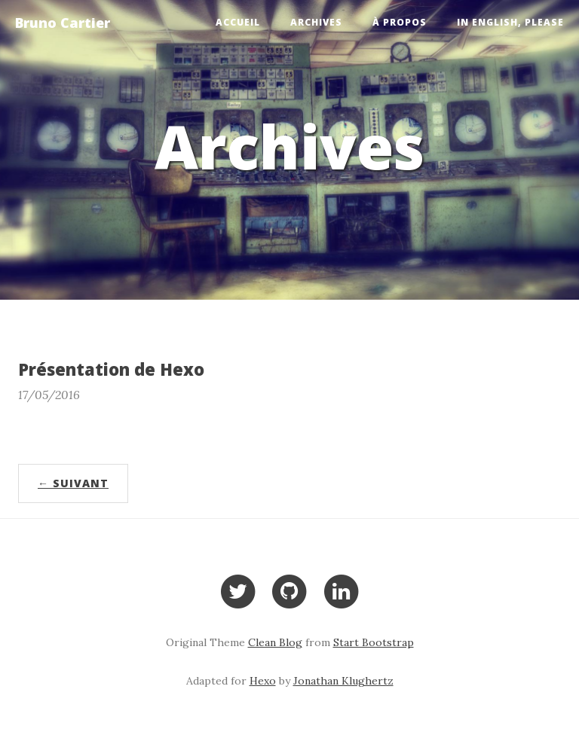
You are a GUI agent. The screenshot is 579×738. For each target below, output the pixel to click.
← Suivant (73, 483)
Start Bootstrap (373, 642)
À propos (399, 22)
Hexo (263, 681)
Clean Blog (275, 642)
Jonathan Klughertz (343, 681)
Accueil (238, 22)
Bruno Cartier (62, 23)
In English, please (510, 22)
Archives (316, 22)
